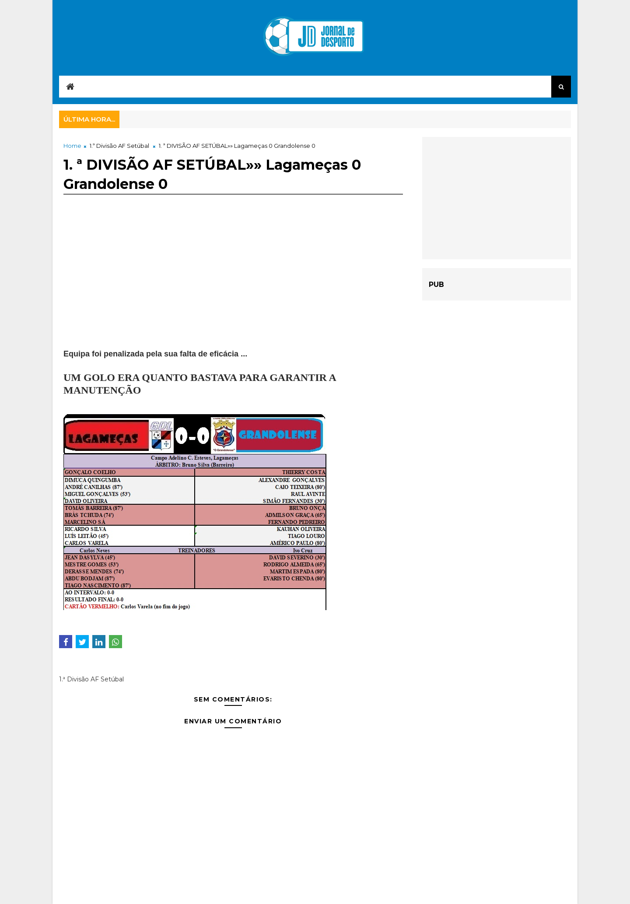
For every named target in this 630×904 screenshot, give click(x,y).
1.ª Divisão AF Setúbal (119, 145)
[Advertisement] (233, 287)
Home (72, 145)
